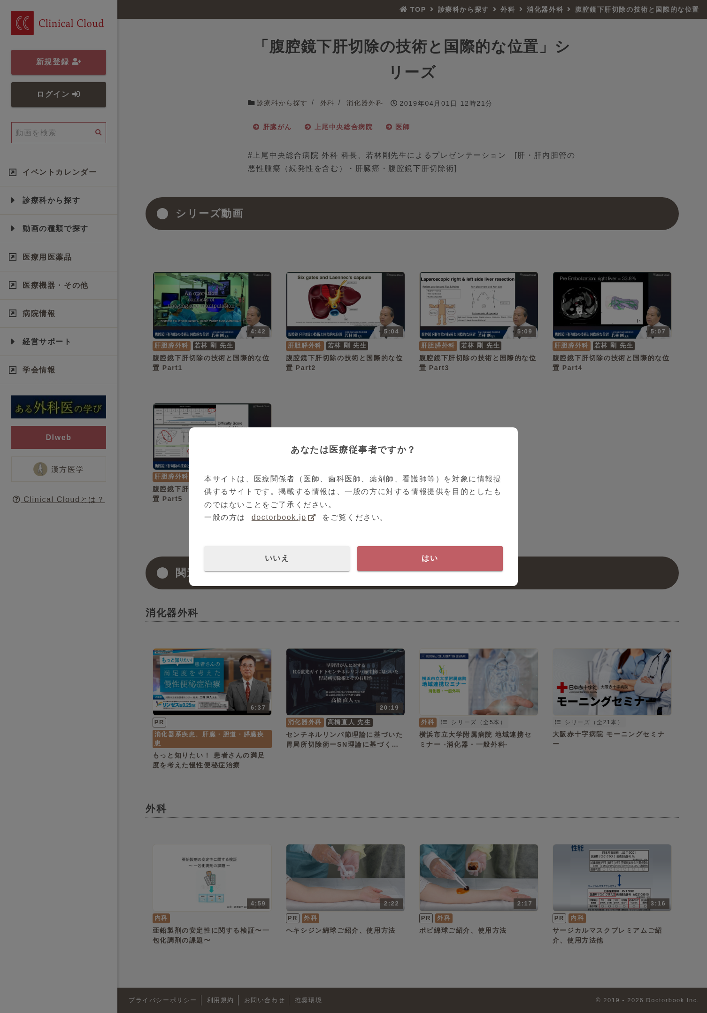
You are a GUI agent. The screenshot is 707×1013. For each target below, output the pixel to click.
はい (430, 558)
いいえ (277, 558)
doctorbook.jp (279, 517)
